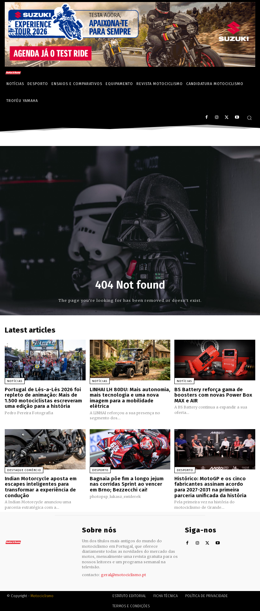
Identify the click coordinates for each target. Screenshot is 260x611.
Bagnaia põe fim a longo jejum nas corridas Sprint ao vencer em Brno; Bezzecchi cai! (127, 484)
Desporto (100, 470)
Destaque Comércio (24, 470)
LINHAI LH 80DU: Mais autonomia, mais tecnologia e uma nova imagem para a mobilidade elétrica (130, 397)
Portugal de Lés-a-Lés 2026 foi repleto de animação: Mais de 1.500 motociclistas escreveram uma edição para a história (43, 397)
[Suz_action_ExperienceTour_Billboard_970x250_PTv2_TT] (130, 65)
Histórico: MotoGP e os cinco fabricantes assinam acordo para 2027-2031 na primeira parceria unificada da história (210, 487)
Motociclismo (41, 595)
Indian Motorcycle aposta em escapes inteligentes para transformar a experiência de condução (41, 487)
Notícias (14, 381)
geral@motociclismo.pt (123, 574)
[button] (249, 117)
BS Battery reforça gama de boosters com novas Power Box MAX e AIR (213, 395)
